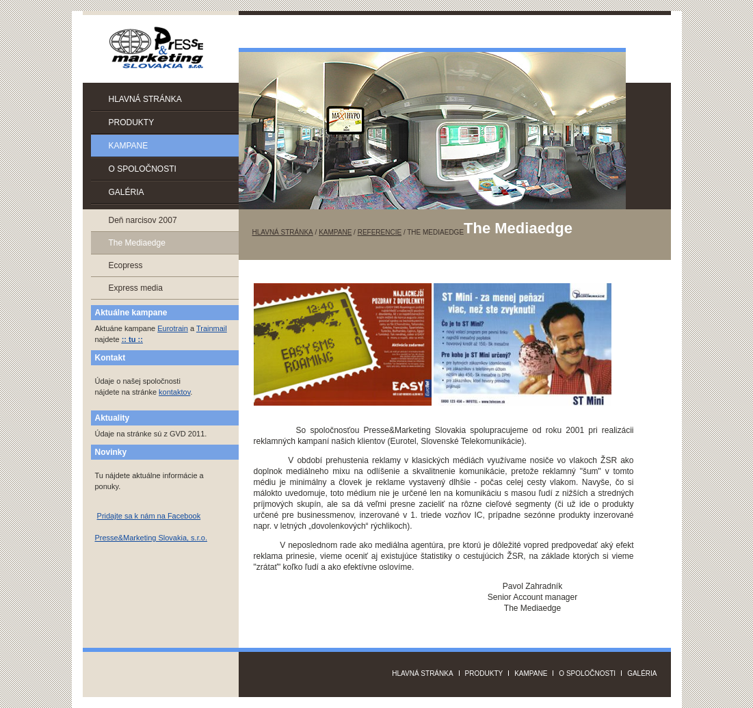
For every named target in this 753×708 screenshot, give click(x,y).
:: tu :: (132, 339)
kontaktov (174, 392)
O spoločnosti (142, 169)
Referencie (379, 232)
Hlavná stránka (145, 99)
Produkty (132, 122)
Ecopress (126, 265)
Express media (136, 288)
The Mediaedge (137, 243)
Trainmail (211, 328)
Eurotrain (172, 328)
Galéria (126, 192)
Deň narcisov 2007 (143, 220)
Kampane (128, 145)
